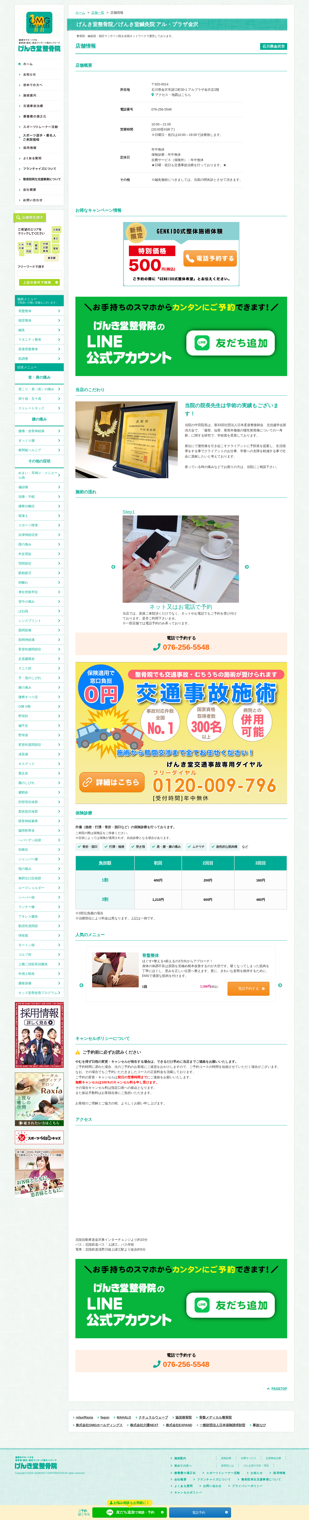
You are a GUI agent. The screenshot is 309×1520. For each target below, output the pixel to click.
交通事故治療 (273, 1458)
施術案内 (180, 1458)
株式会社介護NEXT (144, 1425)
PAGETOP (279, 1388)
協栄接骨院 (183, 1417)
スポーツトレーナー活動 (223, 1473)
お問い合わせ (212, 1486)
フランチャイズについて (214, 1479)
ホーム (80, 12)
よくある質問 (183, 1486)
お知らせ (257, 1473)
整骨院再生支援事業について (261, 1479)
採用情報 (279, 1473)
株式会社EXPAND (179, 1425)
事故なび (259, 1425)
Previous (113, 567)
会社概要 (180, 1479)
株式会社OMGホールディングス (99, 1425)
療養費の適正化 (185, 1473)
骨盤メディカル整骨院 (215, 1417)
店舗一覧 (97, 12)
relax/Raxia (84, 1417)
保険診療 (226, 1458)
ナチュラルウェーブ (153, 1417)
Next (247, 567)
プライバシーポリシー (247, 1486)
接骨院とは (227, 1465)
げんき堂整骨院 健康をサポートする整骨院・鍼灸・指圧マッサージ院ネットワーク (39, 32)
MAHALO (124, 1417)
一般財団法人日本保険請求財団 (222, 1425)
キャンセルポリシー (188, 1492)
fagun (105, 1417)
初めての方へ (183, 1465)
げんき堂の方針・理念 (256, 1465)
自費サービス (248, 1458)
